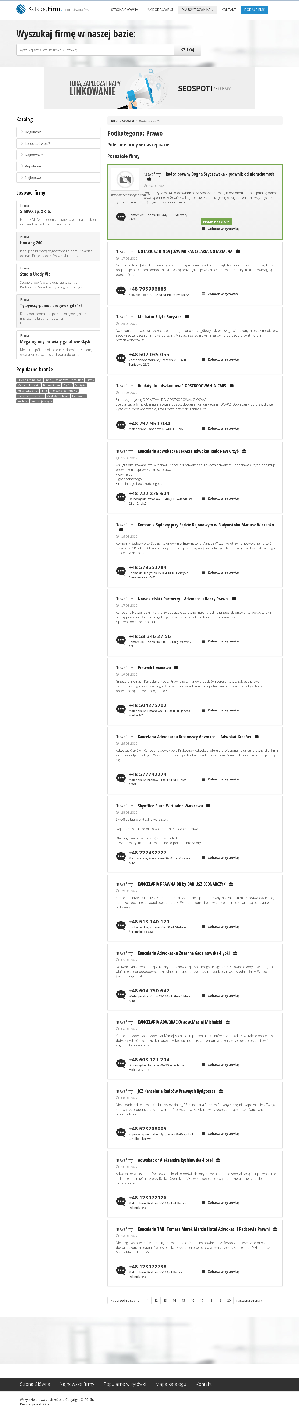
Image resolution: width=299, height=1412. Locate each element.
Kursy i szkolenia (27, 390)
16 (192, 1300)
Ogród (67, 385)
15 (183, 1300)
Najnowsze (31, 154)
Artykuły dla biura (57, 396)
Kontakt (229, 9)
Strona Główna (124, 9)
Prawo (90, 379)
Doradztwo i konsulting (69, 379)
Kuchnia (23, 401)
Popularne (30, 166)
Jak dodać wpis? (159, 9)
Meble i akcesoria (28, 385)
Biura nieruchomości (30, 396)
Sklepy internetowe (30, 379)
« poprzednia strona (124, 1300)
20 (229, 1300)
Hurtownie (78, 396)
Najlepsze (30, 177)
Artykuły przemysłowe (64, 390)
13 (165, 1300)
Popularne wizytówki (125, 1384)
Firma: (58, 215)
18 (210, 1300)
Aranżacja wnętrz (42, 401)
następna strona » (249, 1300)
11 (147, 1300)
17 (201, 1300)
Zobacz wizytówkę (223, 228)
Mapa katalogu (170, 1384)
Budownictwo (51, 385)
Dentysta (80, 385)
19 (219, 1300)
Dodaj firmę (254, 9)
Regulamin (30, 132)
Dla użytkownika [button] (198, 9)
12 (156, 1300)
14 (174, 1300)
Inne (48, 379)
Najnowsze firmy (77, 1384)
